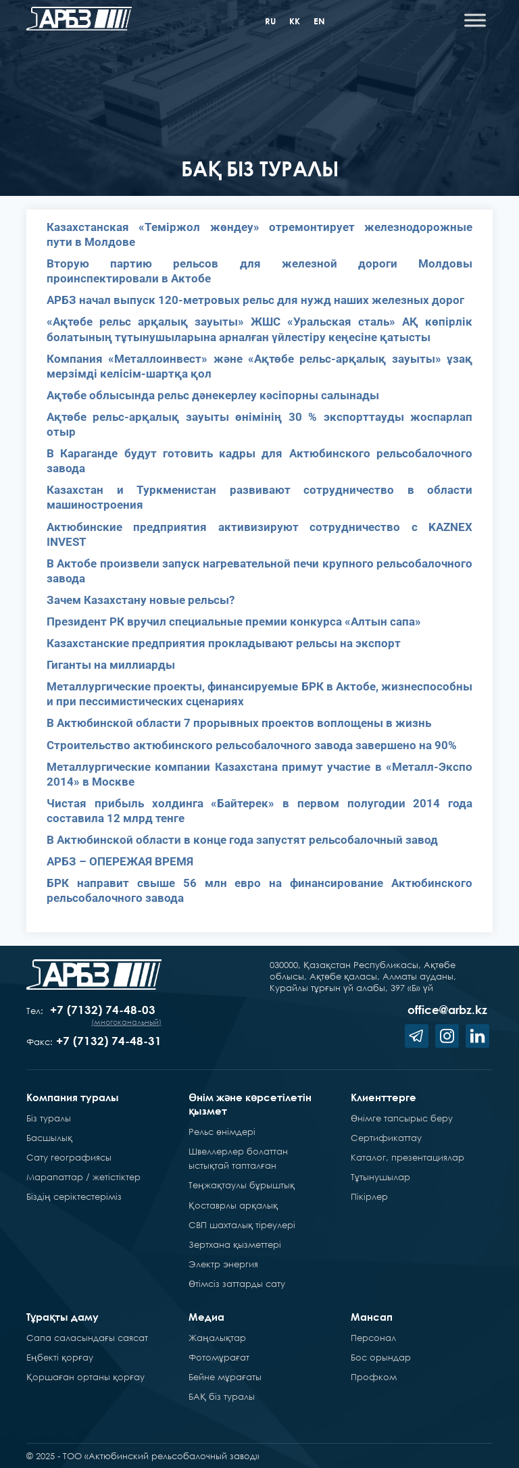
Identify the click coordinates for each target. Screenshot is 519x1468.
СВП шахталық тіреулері (242, 1224)
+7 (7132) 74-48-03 (102, 1010)
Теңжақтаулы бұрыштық (242, 1185)
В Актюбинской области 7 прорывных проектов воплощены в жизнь (239, 723)
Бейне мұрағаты (225, 1376)
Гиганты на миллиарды (111, 665)
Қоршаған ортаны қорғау (85, 1376)
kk (294, 21)
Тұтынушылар (380, 1176)
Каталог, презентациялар (407, 1157)
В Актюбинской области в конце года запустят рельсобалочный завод (242, 839)
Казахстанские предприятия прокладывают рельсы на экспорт (224, 643)
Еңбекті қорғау (59, 1357)
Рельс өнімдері (222, 1131)
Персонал (373, 1337)
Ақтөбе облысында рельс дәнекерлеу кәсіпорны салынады (213, 395)
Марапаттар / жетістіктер (83, 1176)
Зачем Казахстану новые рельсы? (140, 600)
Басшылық (49, 1137)
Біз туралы (48, 1118)
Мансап (372, 1317)
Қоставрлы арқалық (233, 1205)
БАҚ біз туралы (222, 1396)
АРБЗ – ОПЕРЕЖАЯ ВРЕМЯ (120, 861)
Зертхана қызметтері (235, 1244)
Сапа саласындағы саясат (87, 1337)
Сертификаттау (386, 1137)
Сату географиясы (69, 1157)
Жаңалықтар (217, 1337)
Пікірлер (369, 1196)
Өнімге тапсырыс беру (402, 1118)
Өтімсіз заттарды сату (237, 1283)
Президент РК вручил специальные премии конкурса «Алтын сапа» (234, 621)
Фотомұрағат (219, 1357)
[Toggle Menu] (475, 20)
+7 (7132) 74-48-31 (109, 1041)
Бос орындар (381, 1357)
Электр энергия (223, 1264)
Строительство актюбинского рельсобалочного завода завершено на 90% (252, 745)
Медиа (206, 1317)
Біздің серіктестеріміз (74, 1196)
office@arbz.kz (447, 1010)
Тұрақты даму (62, 1317)
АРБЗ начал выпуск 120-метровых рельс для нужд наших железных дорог (255, 300)
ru (270, 21)
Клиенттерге (383, 1097)
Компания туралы (72, 1097)
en (319, 21)
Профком (374, 1376)
